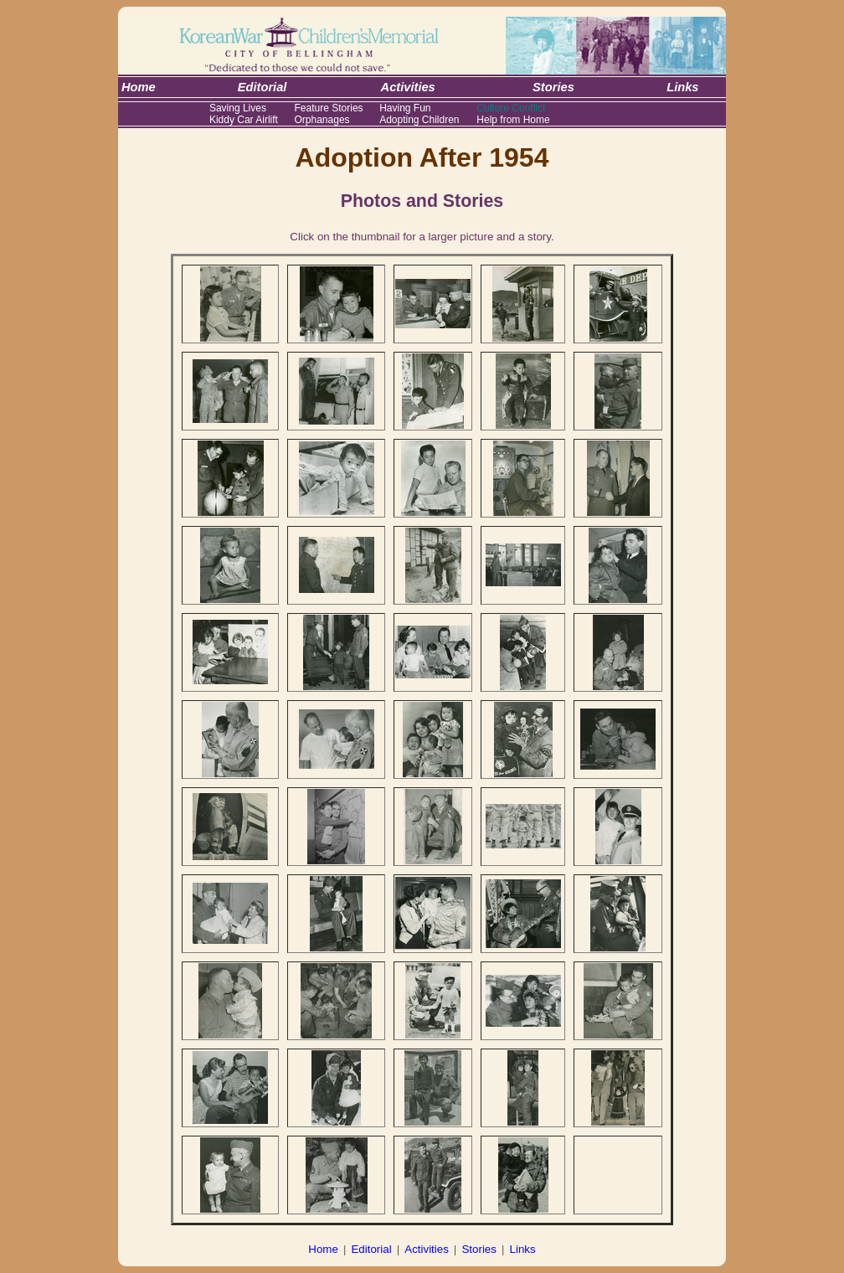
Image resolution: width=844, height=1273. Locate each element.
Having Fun (404, 108)
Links (523, 1249)
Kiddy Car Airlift (243, 120)
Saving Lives (237, 108)
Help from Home (512, 120)
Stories (478, 1249)
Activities (426, 1249)
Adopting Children (419, 120)
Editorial (371, 1249)
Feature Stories (329, 108)
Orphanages (322, 120)
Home (323, 1249)
